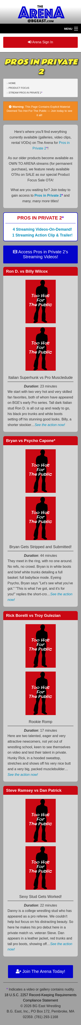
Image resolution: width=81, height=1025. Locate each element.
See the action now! (50, 425)
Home (12, 83)
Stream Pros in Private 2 (25, 92)
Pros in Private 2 (48, 195)
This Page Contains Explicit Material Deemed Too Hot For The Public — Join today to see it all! (39, 111)
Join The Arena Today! (40, 971)
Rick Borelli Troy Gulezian (33, 615)
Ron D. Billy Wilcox (27, 271)
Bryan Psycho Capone (30, 440)
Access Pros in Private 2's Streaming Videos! (40, 254)
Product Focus (18, 88)
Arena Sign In (40, 42)
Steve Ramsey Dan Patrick (34, 790)
